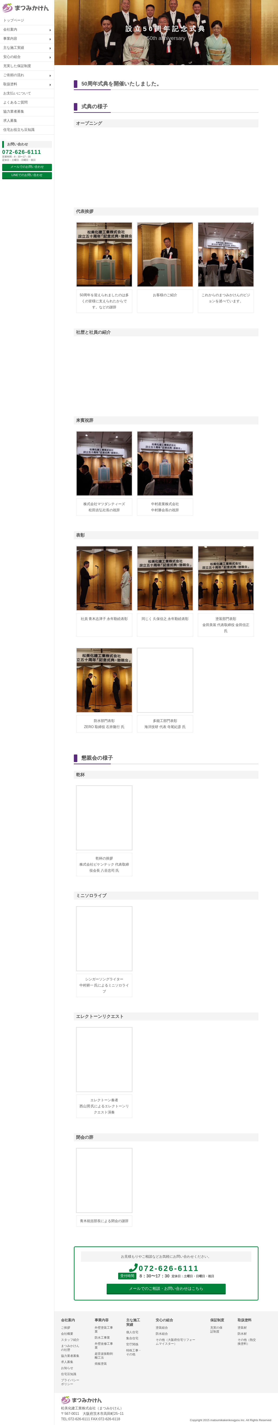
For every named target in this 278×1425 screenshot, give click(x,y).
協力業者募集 (13, 111)
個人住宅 (132, 1332)
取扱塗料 (10, 84)
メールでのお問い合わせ (27, 166)
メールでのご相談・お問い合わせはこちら (166, 1288)
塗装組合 (162, 1327)
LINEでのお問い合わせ (27, 175)
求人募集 (10, 120)
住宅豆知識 (68, 1374)
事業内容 (10, 38)
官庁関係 (132, 1344)
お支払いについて (17, 93)
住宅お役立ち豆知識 (19, 129)
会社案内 (10, 29)
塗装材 (242, 1327)
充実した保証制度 (17, 66)
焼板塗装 (101, 1363)
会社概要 (67, 1333)
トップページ (13, 20)
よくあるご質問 (15, 102)
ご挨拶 (65, 1327)
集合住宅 (132, 1338)
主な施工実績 (13, 47)
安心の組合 (12, 57)
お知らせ (67, 1368)
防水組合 (162, 1333)
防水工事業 (102, 1337)
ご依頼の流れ (13, 75)
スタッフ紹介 (70, 1339)
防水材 (242, 1333)
